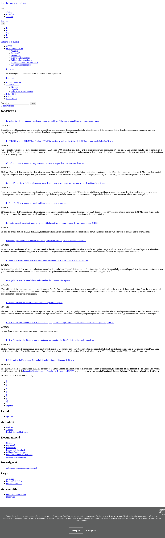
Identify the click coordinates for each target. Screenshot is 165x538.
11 (7, 403)
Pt (7, 37)
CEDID (9, 46)
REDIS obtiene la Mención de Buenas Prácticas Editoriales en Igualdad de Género (40, 360)
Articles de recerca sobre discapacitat (21, 468)
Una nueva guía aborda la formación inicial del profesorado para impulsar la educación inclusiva (46, 240)
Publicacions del (24, 62)
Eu (7, 30)
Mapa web (10, 497)
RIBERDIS (11, 94)
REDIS (9, 96)
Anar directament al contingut (13, 3)
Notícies (14, 87)
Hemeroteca (16, 55)
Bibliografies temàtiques (21, 60)
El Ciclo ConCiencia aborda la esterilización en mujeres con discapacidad (36, 203)
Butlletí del (22, 92)
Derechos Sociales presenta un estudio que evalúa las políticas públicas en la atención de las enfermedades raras (52, 121)
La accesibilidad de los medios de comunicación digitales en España (34, 303)
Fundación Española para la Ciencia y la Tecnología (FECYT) (48, 371)
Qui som (9, 416)
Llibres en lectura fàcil (20, 58)
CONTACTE (11, 99)
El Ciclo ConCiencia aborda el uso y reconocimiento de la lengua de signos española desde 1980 (46, 163)
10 (7, 401)
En (7, 35)
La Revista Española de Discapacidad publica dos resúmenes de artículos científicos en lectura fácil (47, 260)
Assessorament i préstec (21, 65)
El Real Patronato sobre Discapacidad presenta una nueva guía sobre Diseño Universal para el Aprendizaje (50, 340)
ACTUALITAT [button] (12, 85)
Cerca (3, 103)
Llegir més (153, 518)
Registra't (10, 69)
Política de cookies (14, 483)
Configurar (91, 530)
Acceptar (76, 530)
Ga (7, 33)
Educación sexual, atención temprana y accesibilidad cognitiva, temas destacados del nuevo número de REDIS (52, 223)
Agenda (14, 89)
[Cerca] (17, 103)
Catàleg (14, 51)
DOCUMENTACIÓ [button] (14, 48)
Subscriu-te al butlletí (10, 42)
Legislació (15, 53)
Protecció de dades (14, 481)
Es (7, 28)
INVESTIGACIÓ (13, 82)
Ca (3, 24)
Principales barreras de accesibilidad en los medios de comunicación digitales (38, 280)
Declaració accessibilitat (16, 494)
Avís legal (10, 479)
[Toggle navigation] (3, 8)
